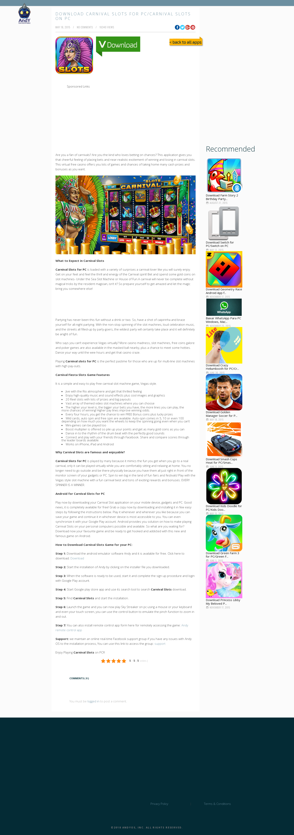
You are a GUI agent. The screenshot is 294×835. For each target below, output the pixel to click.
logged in (93, 701)
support (159, 644)
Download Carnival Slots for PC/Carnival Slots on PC (123, 16)
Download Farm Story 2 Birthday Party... (222, 197)
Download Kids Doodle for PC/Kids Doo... (224, 508)
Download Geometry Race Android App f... (224, 291)
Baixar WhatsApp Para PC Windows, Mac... (223, 320)
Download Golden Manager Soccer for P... (221, 414)
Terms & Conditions (217, 804)
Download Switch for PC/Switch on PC (220, 244)
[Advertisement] (137, 86)
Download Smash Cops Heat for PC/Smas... (221, 461)
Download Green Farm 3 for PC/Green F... (222, 555)
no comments (85, 27)
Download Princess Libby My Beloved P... (223, 601)
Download (77, 558)
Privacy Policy (159, 804)
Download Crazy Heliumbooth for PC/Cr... (222, 367)
